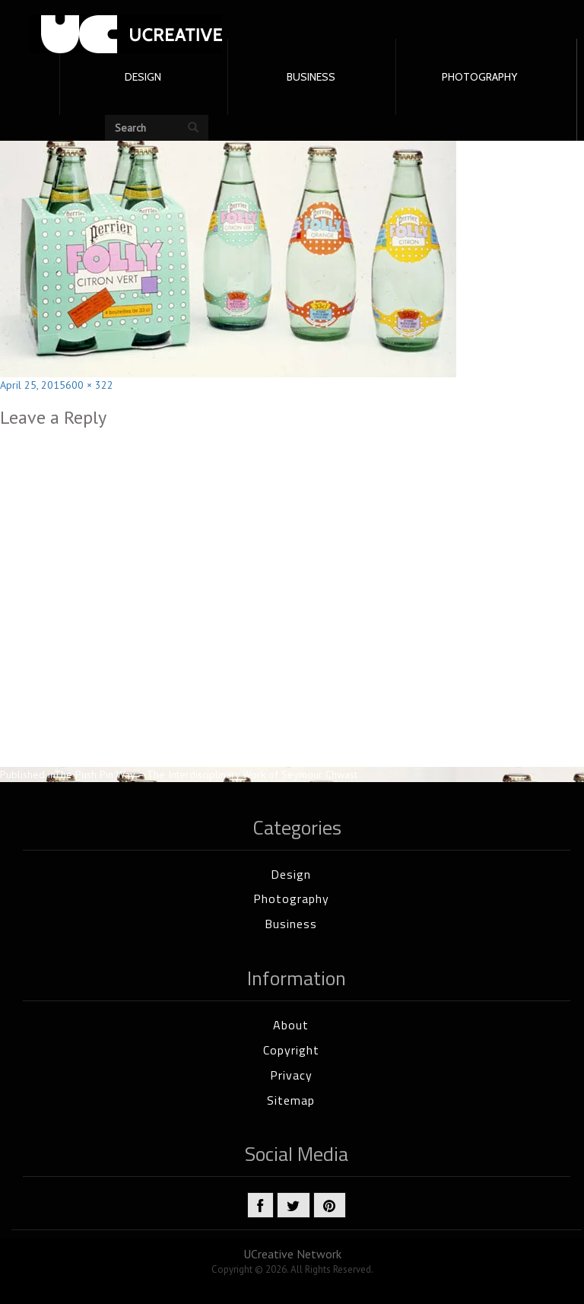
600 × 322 (89, 385)
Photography (291, 898)
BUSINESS (311, 77)
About (291, 1025)
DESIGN (143, 77)
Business (291, 923)
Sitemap (291, 1100)
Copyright (291, 1050)
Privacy (291, 1075)
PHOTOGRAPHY (479, 77)
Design (291, 874)
